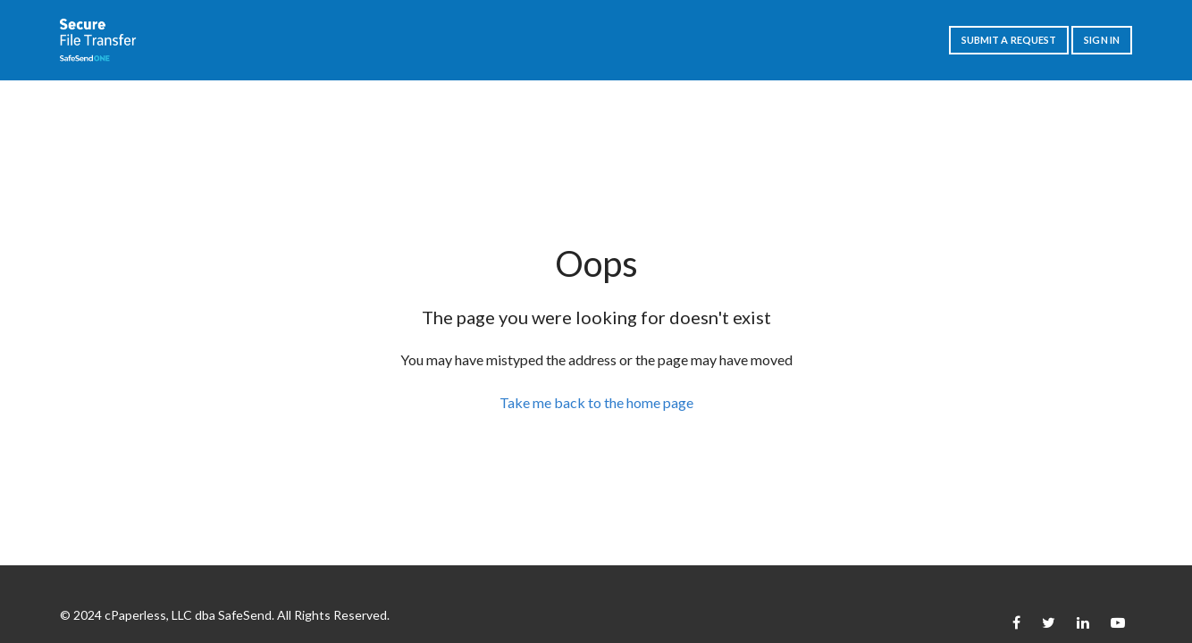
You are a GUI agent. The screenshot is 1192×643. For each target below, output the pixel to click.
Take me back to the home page (596, 402)
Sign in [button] (1102, 40)
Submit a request (1009, 40)
